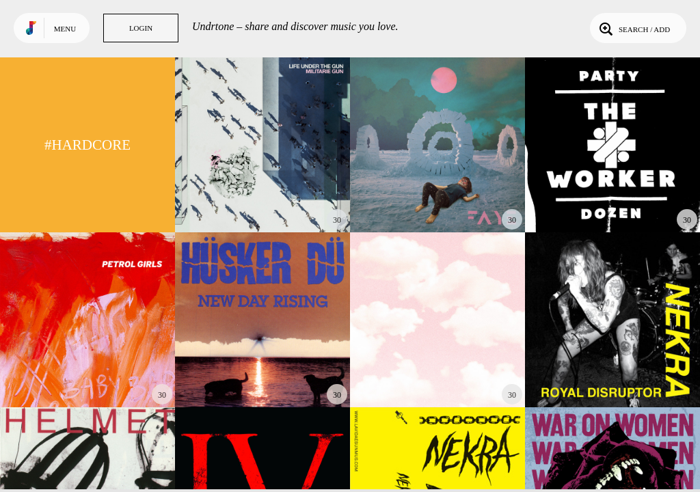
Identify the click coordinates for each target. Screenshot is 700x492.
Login (140, 28)
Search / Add (633, 28)
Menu (65, 29)
